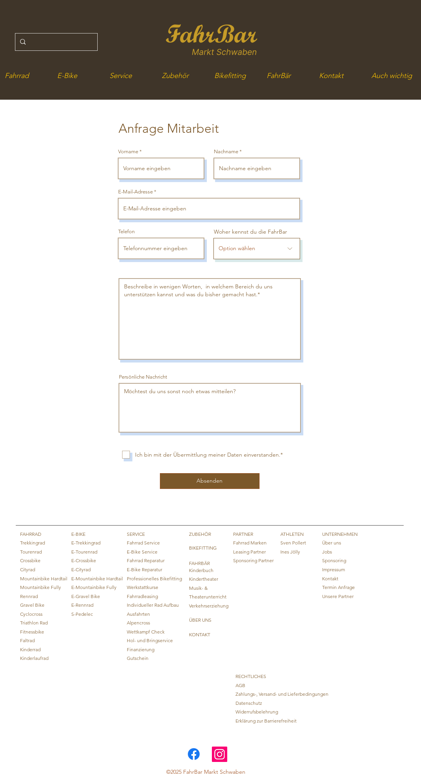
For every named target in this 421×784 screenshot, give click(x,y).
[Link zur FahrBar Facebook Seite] (194, 754)
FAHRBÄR (199, 563)
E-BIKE (78, 534)
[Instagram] (219, 754)
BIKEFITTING (203, 548)
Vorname (128, 151)
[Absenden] (210, 481)
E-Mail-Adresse (135, 191)
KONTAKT (199, 634)
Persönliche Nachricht (143, 376)
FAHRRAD (30, 534)
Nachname (226, 151)
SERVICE (136, 534)
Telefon (126, 231)
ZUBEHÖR (200, 534)
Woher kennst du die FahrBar (250, 231)
